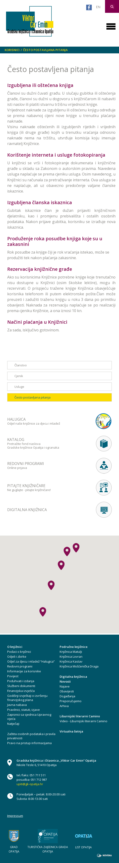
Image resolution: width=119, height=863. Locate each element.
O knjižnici (14, 647)
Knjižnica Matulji (71, 652)
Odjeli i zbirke (16, 656)
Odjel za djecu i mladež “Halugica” (31, 661)
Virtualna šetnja (71, 731)
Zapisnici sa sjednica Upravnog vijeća (29, 716)
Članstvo (20, 365)
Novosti (65, 681)
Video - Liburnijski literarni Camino (83, 721)
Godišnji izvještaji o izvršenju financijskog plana (27, 698)
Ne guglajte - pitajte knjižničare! (44, 487)
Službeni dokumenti (21, 686)
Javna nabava (17, 705)
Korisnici (12, 50)
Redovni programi (19, 666)
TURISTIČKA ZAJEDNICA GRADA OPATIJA (47, 849)
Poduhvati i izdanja (20, 681)
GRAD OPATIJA (14, 849)
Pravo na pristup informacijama (29, 743)
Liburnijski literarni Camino (80, 716)
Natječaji (13, 724)
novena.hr (104, 855)
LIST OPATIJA (83, 847)
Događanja (67, 696)
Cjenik (18, 376)
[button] (61, 565)
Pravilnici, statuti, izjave (23, 710)
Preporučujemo (71, 701)
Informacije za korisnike (24, 671)
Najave (65, 686)
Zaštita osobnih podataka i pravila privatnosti (31, 736)
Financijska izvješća (21, 691)
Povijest (12, 676)
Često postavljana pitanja (45, 50)
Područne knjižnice (74, 647)
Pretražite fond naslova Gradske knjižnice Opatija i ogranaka (44, 443)
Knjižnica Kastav (71, 661)
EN (98, 7)
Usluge (19, 387)
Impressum (15, 816)
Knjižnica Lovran (71, 656)
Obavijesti (67, 691)
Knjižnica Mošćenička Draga (79, 666)
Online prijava (44, 465)
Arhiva (64, 706)
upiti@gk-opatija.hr (30, 784)
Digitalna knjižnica (73, 676)
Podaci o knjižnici (19, 652)
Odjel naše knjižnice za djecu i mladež (44, 421)
